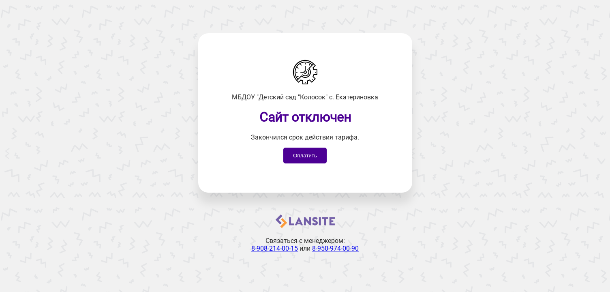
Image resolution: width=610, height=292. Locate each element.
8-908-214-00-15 (274, 248)
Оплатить (305, 155)
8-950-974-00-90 (335, 248)
